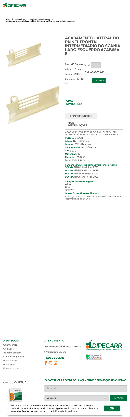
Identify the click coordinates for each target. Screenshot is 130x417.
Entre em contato (12, 368)
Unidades (8, 349)
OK (111, 408)
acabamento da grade (40, 19)
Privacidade (9, 364)
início (8, 19)
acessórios (20, 19)
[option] (23, 55)
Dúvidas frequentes (13, 357)
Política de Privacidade (65, 411)
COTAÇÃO (101, 80)
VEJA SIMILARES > (74, 102)
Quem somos (10, 345)
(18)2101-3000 (55, 352)
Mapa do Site (10, 361)
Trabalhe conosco (12, 353)
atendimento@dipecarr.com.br (63, 346)
